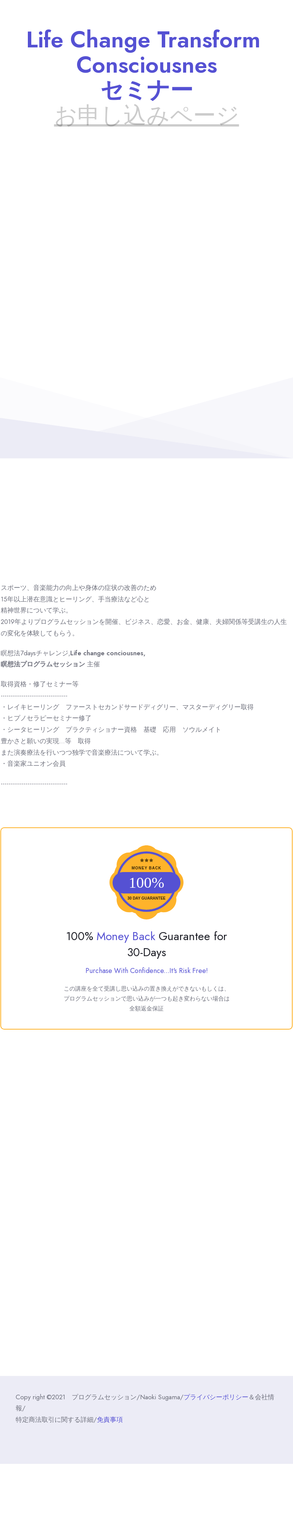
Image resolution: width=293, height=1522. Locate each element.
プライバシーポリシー (216, 1397)
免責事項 (110, 1419)
